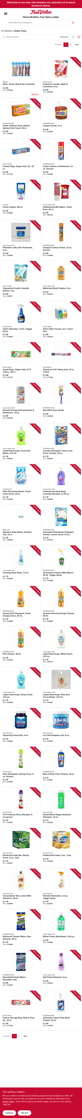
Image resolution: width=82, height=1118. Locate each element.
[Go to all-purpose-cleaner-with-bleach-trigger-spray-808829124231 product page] (61, 565)
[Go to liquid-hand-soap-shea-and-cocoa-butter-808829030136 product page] (61, 687)
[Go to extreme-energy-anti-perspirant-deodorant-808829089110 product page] (21, 403)
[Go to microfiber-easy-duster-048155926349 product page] (61, 403)
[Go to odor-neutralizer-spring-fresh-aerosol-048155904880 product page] (21, 767)
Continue (9, 1113)
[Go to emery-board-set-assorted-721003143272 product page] (21, 77)
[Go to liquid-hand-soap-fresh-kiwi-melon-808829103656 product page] (21, 444)
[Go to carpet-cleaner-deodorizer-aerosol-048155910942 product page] (61, 159)
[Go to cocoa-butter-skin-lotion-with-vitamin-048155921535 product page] (21, 889)
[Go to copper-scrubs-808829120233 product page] (61, 119)
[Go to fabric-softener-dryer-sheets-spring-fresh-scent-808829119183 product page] (21, 119)
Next (77, 45)
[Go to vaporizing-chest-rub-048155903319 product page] (21, 727)
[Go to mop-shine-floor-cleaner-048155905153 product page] (61, 767)
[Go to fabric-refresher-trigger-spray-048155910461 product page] (21, 322)
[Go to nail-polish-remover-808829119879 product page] (61, 970)
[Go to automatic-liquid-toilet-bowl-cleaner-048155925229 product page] (61, 1011)
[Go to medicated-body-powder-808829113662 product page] (61, 281)
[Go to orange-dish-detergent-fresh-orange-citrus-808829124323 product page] (21, 606)
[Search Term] (41, 22)
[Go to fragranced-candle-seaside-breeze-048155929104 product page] (21, 281)
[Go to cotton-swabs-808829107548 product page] (21, 200)
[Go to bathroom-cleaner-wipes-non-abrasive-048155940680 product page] (21, 929)
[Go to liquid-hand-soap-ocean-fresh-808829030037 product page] (21, 687)
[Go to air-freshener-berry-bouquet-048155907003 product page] (21, 807)
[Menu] (5, 13)
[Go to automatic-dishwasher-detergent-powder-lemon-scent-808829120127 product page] (61, 525)
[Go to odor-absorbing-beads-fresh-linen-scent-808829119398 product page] (21, 484)
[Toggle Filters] (78, 37)
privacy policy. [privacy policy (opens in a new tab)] (9, 1102)
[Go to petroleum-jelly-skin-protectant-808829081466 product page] (21, 240)
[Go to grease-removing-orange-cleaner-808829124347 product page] (61, 606)
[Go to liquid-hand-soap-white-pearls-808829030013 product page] (61, 647)
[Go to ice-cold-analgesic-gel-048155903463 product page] (61, 727)
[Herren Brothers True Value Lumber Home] (41, 12)
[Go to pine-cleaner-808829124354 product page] (21, 647)
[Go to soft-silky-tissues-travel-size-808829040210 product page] (61, 322)
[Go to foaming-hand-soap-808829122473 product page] (21, 565)
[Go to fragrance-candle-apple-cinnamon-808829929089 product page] (61, 77)
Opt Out (24, 1113)
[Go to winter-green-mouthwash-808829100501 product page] (61, 929)
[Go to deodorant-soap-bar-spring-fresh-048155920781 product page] (21, 848)
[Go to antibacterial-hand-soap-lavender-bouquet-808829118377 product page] (61, 484)
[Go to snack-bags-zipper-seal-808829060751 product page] (21, 362)
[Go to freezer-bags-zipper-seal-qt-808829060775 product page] (21, 159)
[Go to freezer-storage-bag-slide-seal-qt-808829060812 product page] (21, 1011)
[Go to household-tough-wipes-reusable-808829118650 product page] (21, 970)
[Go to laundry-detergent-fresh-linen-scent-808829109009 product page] (61, 444)
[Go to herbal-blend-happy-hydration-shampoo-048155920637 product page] (61, 807)
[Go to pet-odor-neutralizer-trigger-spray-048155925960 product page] (61, 889)
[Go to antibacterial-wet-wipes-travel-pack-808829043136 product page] (61, 200)
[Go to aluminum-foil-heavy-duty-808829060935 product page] (61, 362)
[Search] (73, 22)
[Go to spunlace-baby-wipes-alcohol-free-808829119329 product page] (21, 525)
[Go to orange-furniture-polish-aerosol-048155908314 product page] (61, 240)
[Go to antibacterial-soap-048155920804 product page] (61, 848)
